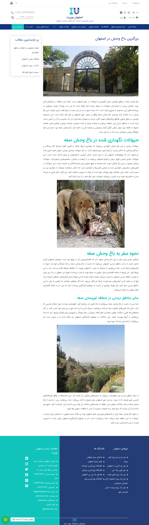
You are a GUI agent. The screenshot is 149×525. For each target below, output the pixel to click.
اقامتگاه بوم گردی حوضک (92, 466)
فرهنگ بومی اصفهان (30, 59)
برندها (125, 3)
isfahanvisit (42, 500)
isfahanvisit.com (42, 496)
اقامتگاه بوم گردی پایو (93, 479)
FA (137, 13)
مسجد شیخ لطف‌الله (30, 72)
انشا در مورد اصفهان (30, 66)
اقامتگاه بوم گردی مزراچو (92, 470)
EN (133, 13)
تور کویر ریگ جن (118, 470)
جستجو (13, 17)
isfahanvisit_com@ (50, 509)
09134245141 (38, 483)
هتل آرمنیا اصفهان (95, 461)
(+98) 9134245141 (24, 13)
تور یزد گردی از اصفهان (116, 466)
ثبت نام (132, 17)
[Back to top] (74, 519)
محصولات (136, 3)
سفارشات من (112, 3)
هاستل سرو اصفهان (94, 457)
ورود (121, 17)
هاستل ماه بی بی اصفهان (92, 474)
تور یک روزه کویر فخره (116, 474)
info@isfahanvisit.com (41, 491)
